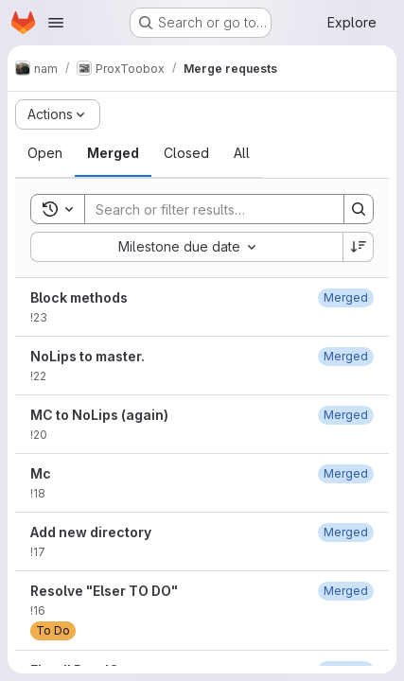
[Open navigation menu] (56, 23)
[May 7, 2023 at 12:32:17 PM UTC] (346, 297)
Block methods (79, 297)
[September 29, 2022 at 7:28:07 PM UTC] (346, 415)
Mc (40, 473)
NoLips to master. (87, 356)
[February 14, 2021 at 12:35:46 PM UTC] (346, 591)
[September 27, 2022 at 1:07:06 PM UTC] (346, 473)
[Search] (209, 209)
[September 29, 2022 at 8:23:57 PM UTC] (346, 356)
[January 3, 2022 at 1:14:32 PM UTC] (346, 532)
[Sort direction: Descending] (358, 247)
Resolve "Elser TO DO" (104, 591)
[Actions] (57, 114)
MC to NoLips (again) (99, 415)
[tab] (45, 153)
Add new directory (90, 532)
